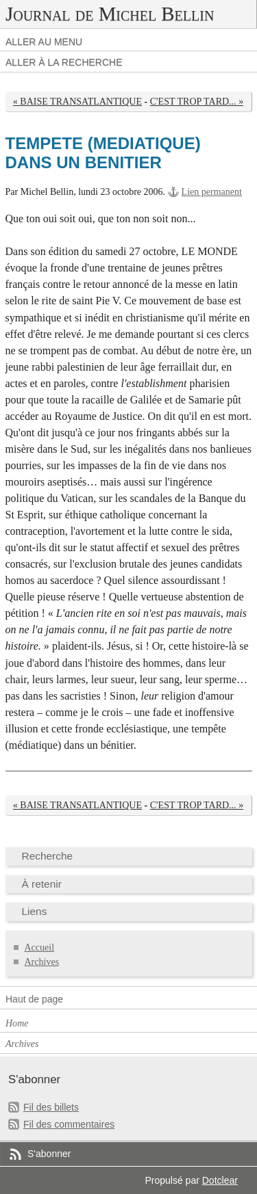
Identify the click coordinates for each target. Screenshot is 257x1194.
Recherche (47, 856)
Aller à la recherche (64, 62)
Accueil (40, 947)
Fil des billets (51, 1107)
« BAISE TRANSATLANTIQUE (77, 101)
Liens (34, 911)
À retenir (42, 884)
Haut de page (34, 999)
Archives (42, 962)
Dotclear (220, 1180)
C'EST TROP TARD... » (196, 101)
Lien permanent (212, 192)
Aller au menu (43, 41)
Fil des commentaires (68, 1124)
